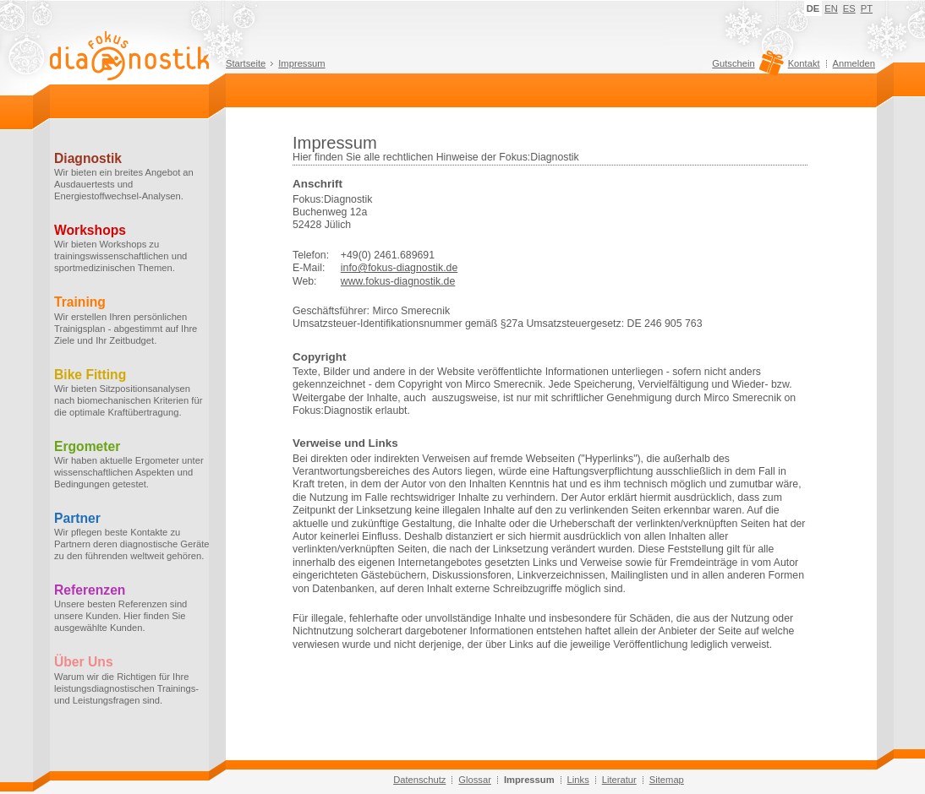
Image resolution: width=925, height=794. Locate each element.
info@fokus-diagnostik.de (399, 268)
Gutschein (745, 67)
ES (849, 8)
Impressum (301, 63)
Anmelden (854, 63)
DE (813, 8)
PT (867, 8)
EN (831, 8)
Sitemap (666, 780)
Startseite (245, 63)
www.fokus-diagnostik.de (398, 281)
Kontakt (804, 63)
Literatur (619, 780)
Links (578, 780)
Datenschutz (419, 780)
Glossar (474, 780)
